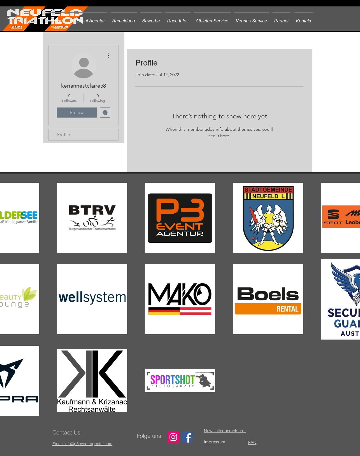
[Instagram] (173, 437)
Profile (63, 134)
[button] (151, 18)
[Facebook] (187, 437)
